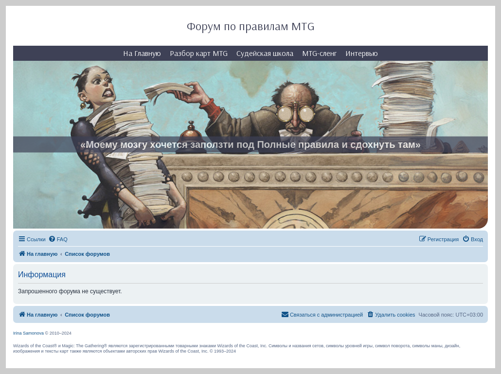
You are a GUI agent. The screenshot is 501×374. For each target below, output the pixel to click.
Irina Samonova (28, 333)
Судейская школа (264, 53)
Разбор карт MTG (199, 53)
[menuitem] (58, 239)
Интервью (361, 53)
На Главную (142, 53)
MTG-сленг (319, 53)
